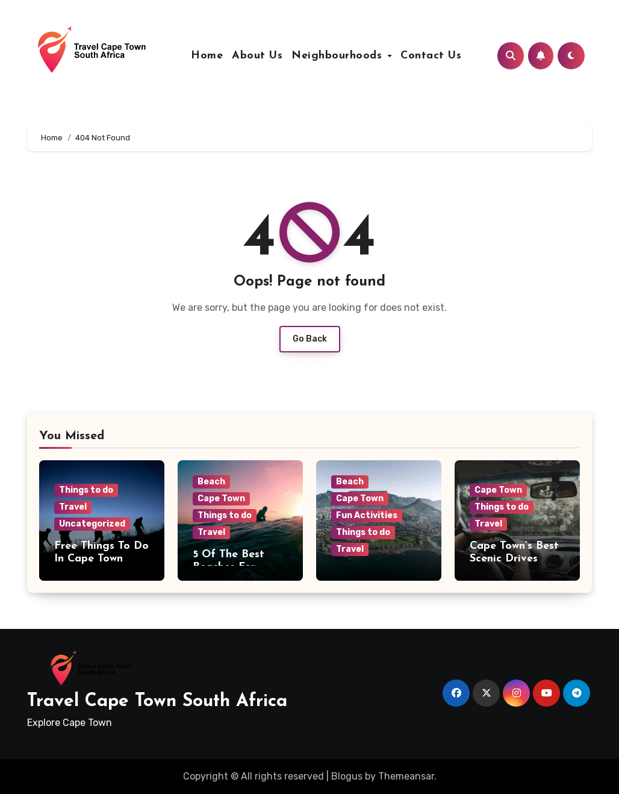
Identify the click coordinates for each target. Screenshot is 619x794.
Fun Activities (366, 515)
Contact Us (430, 55)
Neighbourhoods (338, 55)
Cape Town (221, 498)
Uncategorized (92, 524)
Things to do (86, 490)
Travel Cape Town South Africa (157, 701)
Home (207, 55)
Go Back (310, 339)
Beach (211, 482)
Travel (73, 507)
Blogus (346, 776)
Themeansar (406, 776)
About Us (257, 55)
